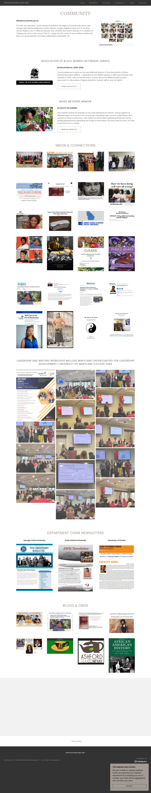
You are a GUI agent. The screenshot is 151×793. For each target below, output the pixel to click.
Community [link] (120, 3)
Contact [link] (143, 3)
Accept (129, 786)
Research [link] (93, 3)
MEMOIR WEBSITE (69, 129)
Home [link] (82, 3)
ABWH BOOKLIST (69, 86)
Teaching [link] (106, 3)
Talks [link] (131, 3)
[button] (75, 741)
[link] (16, 3)
